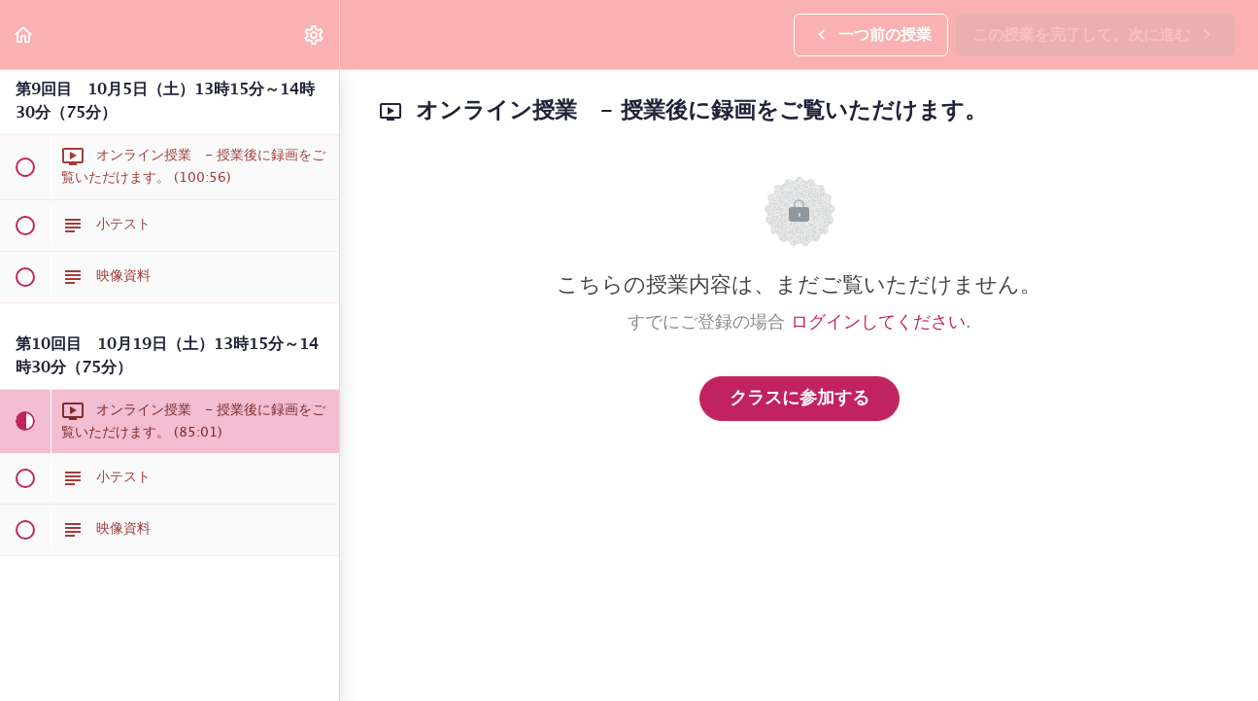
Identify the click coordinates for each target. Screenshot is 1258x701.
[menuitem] (314, 34)
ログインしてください (878, 323)
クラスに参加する (799, 398)
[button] (24, 34)
